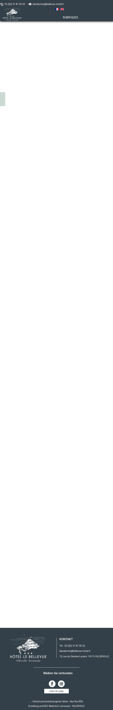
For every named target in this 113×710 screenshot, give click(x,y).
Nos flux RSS (76, 701)
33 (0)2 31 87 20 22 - (16, 4)
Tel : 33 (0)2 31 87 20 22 (72, 645)
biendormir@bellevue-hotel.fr (48, 4)
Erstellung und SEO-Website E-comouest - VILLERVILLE (56, 706)
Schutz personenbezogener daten (50, 701)
